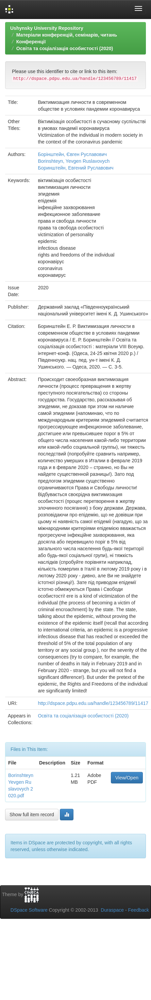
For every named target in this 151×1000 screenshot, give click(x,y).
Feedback (138, 910)
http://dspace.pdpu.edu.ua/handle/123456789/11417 (93, 703)
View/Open (126, 777)
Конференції (31, 41)
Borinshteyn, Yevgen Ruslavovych (74, 161)
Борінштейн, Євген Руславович (72, 154)
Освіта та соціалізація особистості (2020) (64, 48)
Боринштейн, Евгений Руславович (75, 168)
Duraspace (112, 910)
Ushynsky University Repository (46, 28)
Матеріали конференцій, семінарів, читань (66, 35)
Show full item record (32, 814)
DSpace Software (29, 910)
